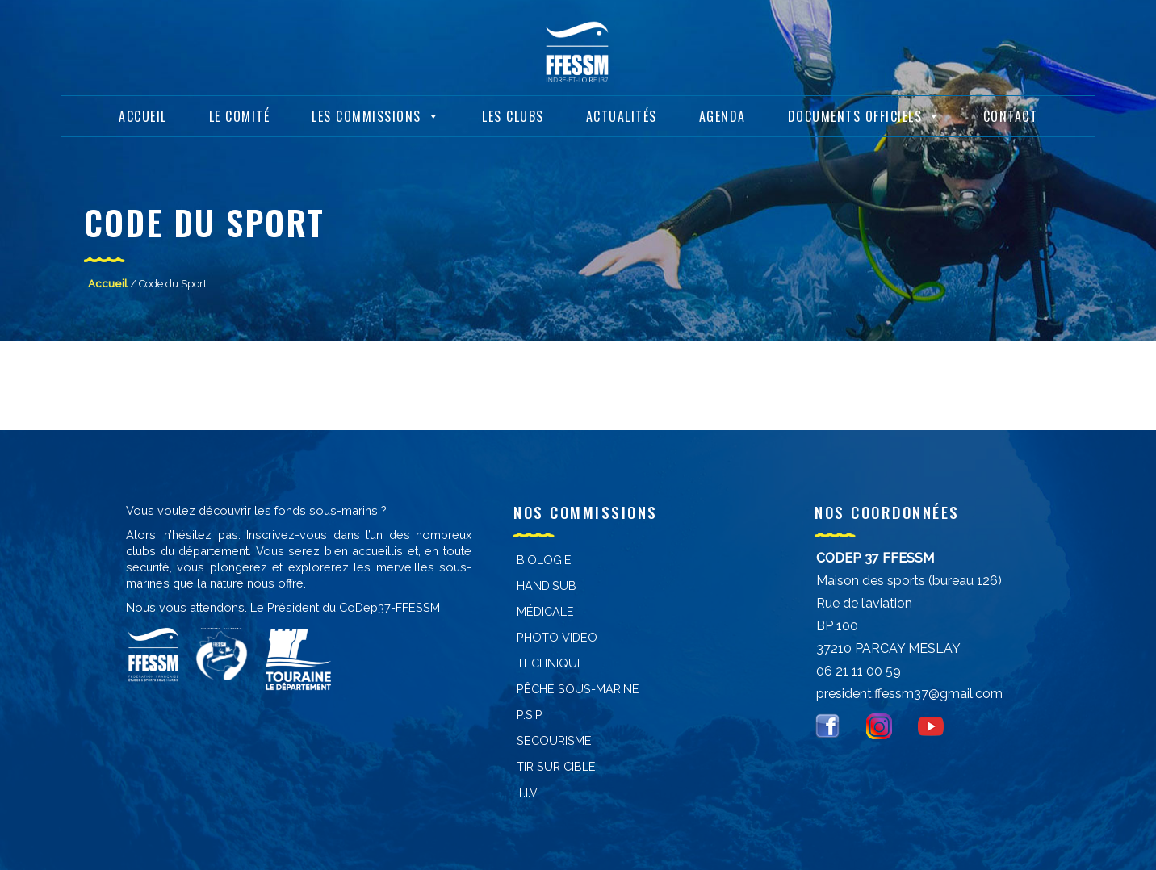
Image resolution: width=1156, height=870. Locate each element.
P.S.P (529, 715)
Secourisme (554, 740)
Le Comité (239, 113)
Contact (1010, 113)
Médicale (545, 611)
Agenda (722, 113)
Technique (550, 663)
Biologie (544, 560)
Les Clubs (513, 113)
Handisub (546, 585)
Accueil (143, 113)
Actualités (621, 113)
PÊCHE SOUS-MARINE (578, 689)
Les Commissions (376, 113)
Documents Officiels (864, 113)
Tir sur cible (556, 766)
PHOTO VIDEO (557, 637)
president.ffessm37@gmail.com (909, 693)
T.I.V (527, 792)
